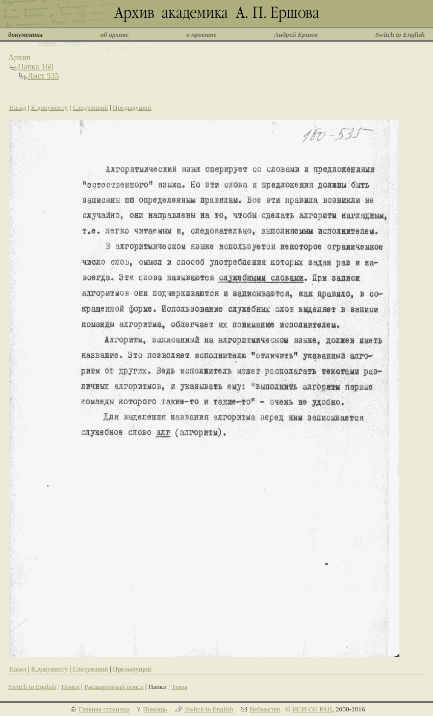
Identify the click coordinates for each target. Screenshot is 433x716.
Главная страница (104, 709)
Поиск (70, 686)
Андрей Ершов (296, 34)
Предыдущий (132, 107)
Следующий (90, 107)
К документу (49, 107)
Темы (179, 686)
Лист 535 (43, 75)
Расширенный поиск (113, 686)
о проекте (201, 34)
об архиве (114, 34)
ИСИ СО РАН (312, 709)
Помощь (155, 709)
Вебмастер (264, 709)
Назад (18, 107)
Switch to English (400, 34)
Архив (19, 57)
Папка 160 (36, 66)
